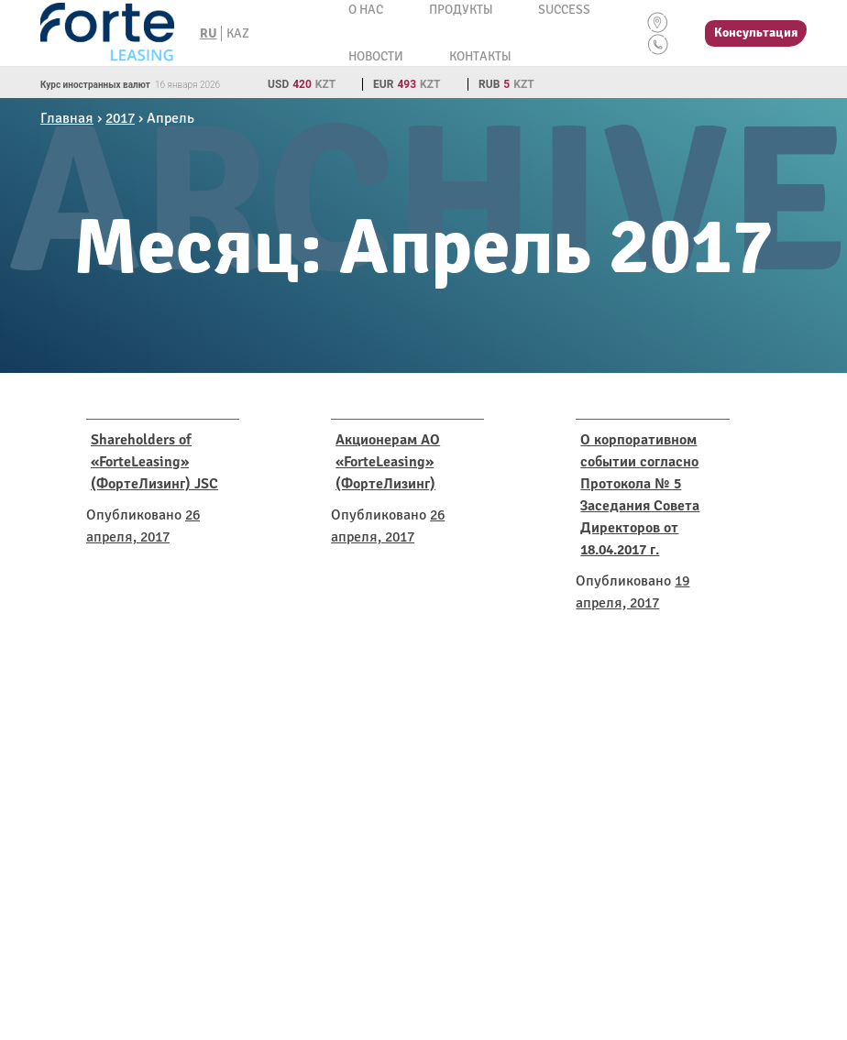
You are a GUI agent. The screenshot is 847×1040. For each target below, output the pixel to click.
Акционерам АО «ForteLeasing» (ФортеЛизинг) (388, 462)
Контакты (480, 56)
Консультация (756, 32)
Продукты (460, 9)
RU (208, 33)
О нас (365, 9)
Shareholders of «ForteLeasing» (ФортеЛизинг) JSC (154, 462)
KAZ (237, 33)
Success (564, 9)
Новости (375, 56)
